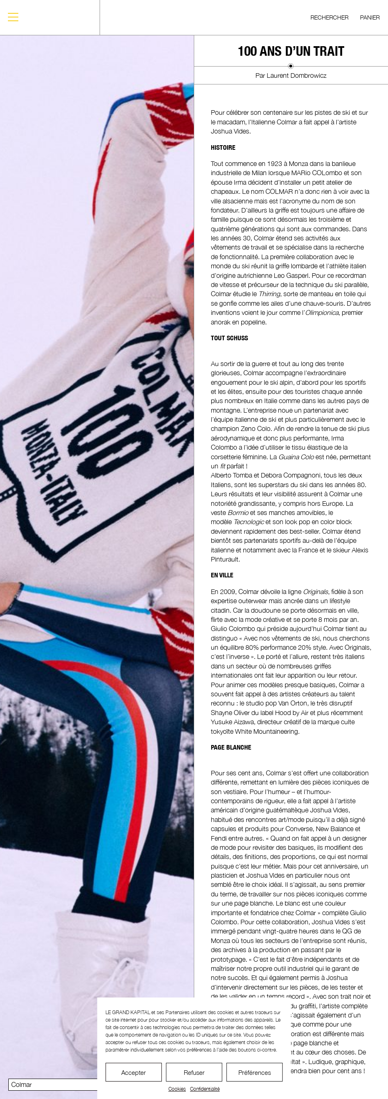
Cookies (177, 1089)
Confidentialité (205, 1089)
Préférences (254, 1072)
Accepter (133, 1072)
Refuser (194, 1072)
